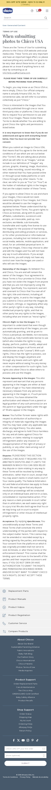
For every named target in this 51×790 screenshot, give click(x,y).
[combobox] (25, 18)
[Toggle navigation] (47, 10)
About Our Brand (25, 644)
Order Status (25, 714)
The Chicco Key (25, 690)
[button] (32, 11)
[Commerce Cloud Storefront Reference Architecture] (8, 11)
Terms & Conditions (10, 777)
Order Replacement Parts (25, 684)
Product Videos (13, 607)
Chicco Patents (25, 664)
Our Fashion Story (25, 657)
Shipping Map (25, 717)
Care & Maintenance (25, 687)
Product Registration (16, 615)
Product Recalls (25, 700)
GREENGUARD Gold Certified (25, 694)
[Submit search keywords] (46, 18)
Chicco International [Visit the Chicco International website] (25, 660)
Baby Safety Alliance (25, 697)
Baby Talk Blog (25, 654)
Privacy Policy (25, 777)
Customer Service (15, 623)
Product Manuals (14, 599)
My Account (25, 720)
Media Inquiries (26, 670)
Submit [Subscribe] (25, 763)
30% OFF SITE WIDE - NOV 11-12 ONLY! (25, 2)
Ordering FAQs (25, 724)
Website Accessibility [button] (40, 777)
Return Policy (25, 731)
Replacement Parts (16, 591)
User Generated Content (14, 25)
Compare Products (15, 631)
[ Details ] (25, 4)
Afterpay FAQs (25, 727)
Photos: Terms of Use (25, 667)
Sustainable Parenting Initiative (25, 647)
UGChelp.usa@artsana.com (16, 72)
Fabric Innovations (25, 650)
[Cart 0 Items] (37, 10)
